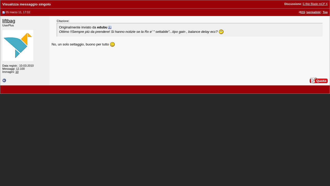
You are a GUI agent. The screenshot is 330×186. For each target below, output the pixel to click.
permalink (313, 12)
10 (17, 71)
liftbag (8, 21)
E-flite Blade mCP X (315, 3)
